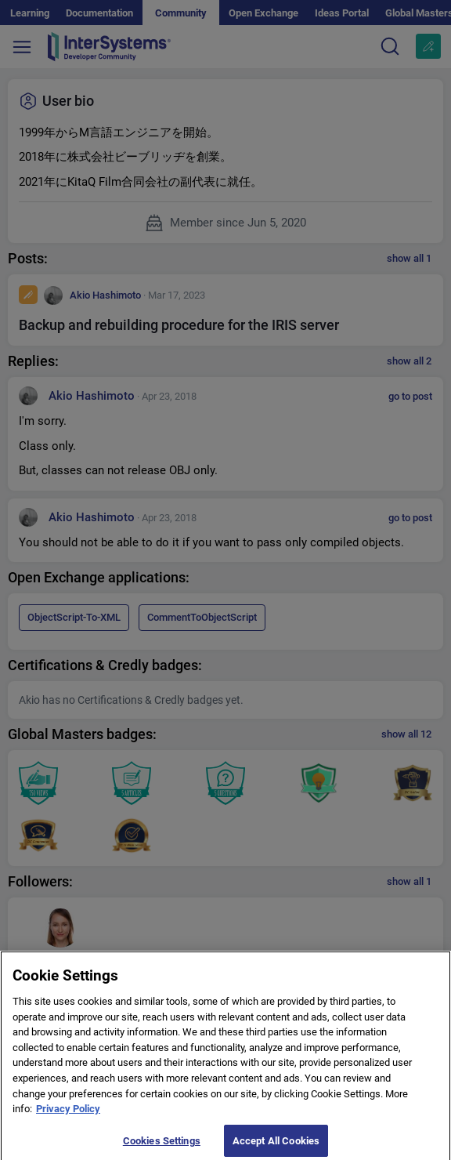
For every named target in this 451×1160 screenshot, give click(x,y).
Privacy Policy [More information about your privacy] (68, 1115)
